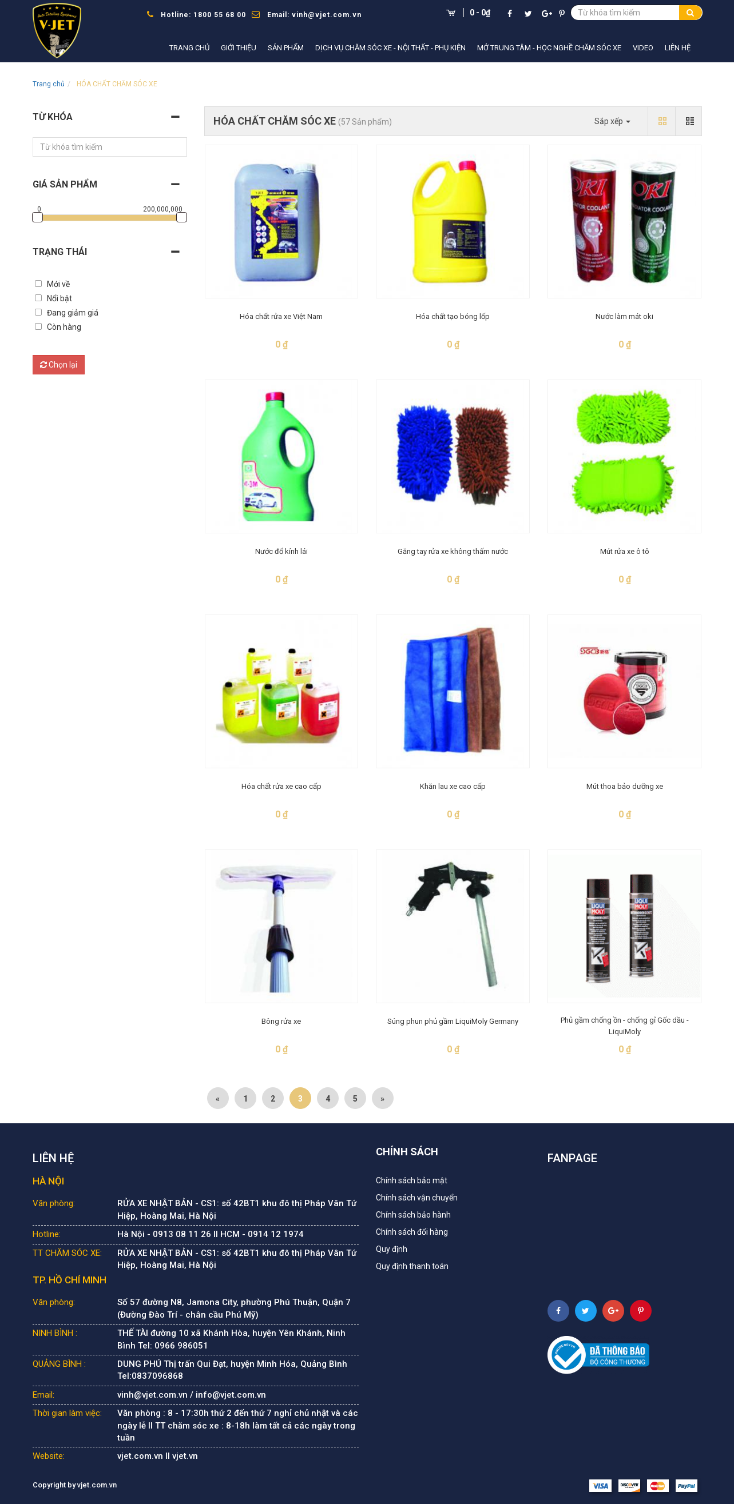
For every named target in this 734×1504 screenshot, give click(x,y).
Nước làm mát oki (624, 316)
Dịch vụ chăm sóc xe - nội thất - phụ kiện (390, 47)
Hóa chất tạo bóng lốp (453, 316)
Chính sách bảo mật (411, 1180)
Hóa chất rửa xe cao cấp (281, 786)
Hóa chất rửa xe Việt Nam (281, 316)
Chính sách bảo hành (413, 1214)
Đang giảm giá (72, 312)
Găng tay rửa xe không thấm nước (453, 551)
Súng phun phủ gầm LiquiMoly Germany (452, 1021)
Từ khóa (53, 116)
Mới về (58, 284)
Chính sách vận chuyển (417, 1197)
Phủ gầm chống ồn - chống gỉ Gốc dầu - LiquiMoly (625, 1026)
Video (643, 47)
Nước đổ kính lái (281, 551)
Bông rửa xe (281, 1021)
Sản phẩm (286, 47)
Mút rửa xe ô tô (624, 551)
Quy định (391, 1249)
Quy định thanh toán (412, 1266)
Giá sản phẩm (65, 184)
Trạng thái (60, 251)
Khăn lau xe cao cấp (453, 786)
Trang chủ (189, 47)
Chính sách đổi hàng (412, 1231)
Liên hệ (678, 47)
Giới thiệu (238, 47)
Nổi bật (59, 298)
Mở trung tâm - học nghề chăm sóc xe (549, 47)
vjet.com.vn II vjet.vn (157, 1456)
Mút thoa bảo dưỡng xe (624, 786)
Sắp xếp (612, 121)
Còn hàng (64, 327)
